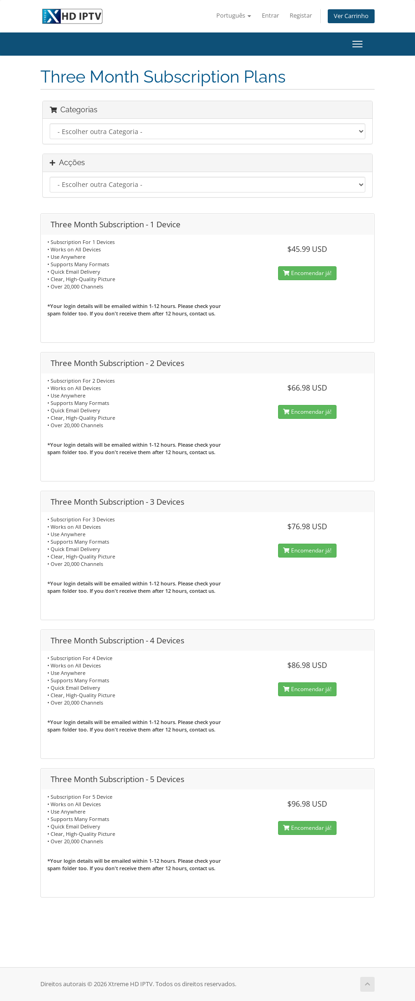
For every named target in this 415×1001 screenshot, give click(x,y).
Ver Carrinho (351, 16)
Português (233, 15)
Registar (301, 15)
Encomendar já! (307, 273)
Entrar (270, 15)
